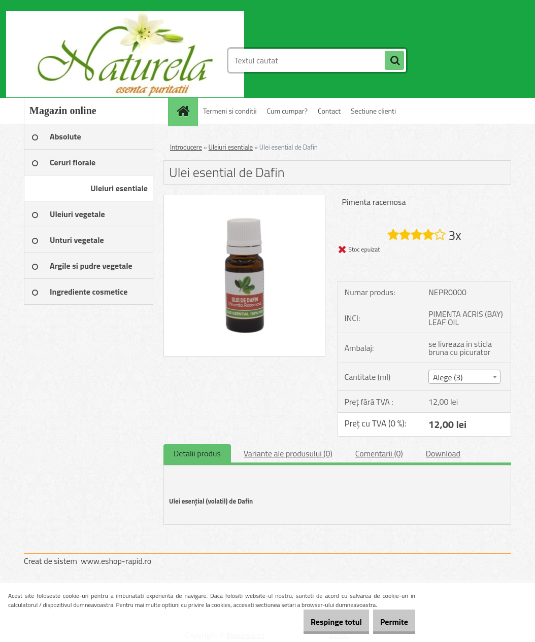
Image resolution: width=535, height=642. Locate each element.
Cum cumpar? (287, 110)
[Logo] (93, 60)
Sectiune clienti (373, 110)
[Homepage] (186, 111)
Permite (389, 622)
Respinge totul (319, 622)
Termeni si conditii (230, 110)
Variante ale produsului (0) (288, 453)
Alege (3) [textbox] (448, 377)
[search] (394, 60)
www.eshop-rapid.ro (116, 561)
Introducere (186, 147)
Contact (329, 110)
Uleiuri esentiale (231, 147)
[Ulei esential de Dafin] (244, 199)
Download (443, 453)
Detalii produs (197, 453)
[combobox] (464, 377)
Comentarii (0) (379, 453)
